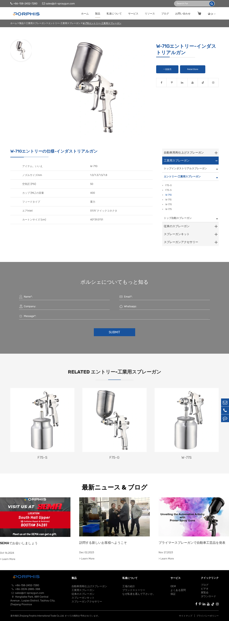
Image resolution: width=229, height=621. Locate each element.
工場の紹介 (128, 586)
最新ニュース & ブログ (114, 487)
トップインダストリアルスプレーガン (185, 168)
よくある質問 (178, 590)
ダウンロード (208, 596)
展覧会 (204, 592)
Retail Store (192, 69)
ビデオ (204, 588)
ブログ (165, 13)
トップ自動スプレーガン (178, 218)
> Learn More (7, 559)
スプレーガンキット (177, 234)
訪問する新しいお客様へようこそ (103, 543)
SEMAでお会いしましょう (19, 543)
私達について (114, 13)
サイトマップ (186, 615)
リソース (150, 13)
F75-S (168, 190)
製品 (97, 13)
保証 (173, 593)
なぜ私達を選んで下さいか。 (138, 593)
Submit (114, 332)
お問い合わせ (183, 13)
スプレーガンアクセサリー (181, 242)
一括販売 (167, 69)
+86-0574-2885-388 (25, 589)
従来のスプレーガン (177, 226)
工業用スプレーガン (36, 23)
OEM (173, 586)
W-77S (168, 209)
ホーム (85, 13)
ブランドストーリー (133, 590)
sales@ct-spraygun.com (58, 3)
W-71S (168, 199)
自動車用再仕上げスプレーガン (184, 152)
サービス (133, 13)
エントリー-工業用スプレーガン (64, 23)
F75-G (168, 185)
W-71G (168, 195)
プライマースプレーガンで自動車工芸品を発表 (192, 543)
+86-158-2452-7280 (23, 3)
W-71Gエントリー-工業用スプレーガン (102, 23)
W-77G (168, 204)
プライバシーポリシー (207, 615)
